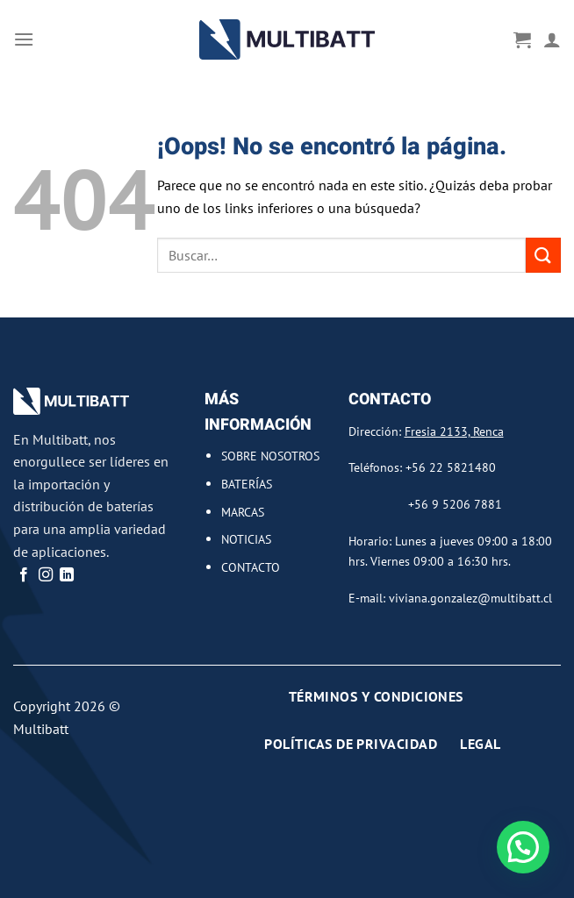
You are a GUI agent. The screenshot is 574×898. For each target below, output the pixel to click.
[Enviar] (543, 255)
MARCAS (242, 511)
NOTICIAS (246, 539)
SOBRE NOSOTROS (270, 455)
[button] (523, 847)
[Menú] (23, 39)
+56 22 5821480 (450, 467)
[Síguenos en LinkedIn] (67, 575)
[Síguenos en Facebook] (24, 575)
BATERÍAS (246, 483)
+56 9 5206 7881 (455, 503)
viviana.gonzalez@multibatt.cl (470, 597)
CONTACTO (250, 567)
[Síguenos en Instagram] (46, 575)
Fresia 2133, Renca (454, 431)
